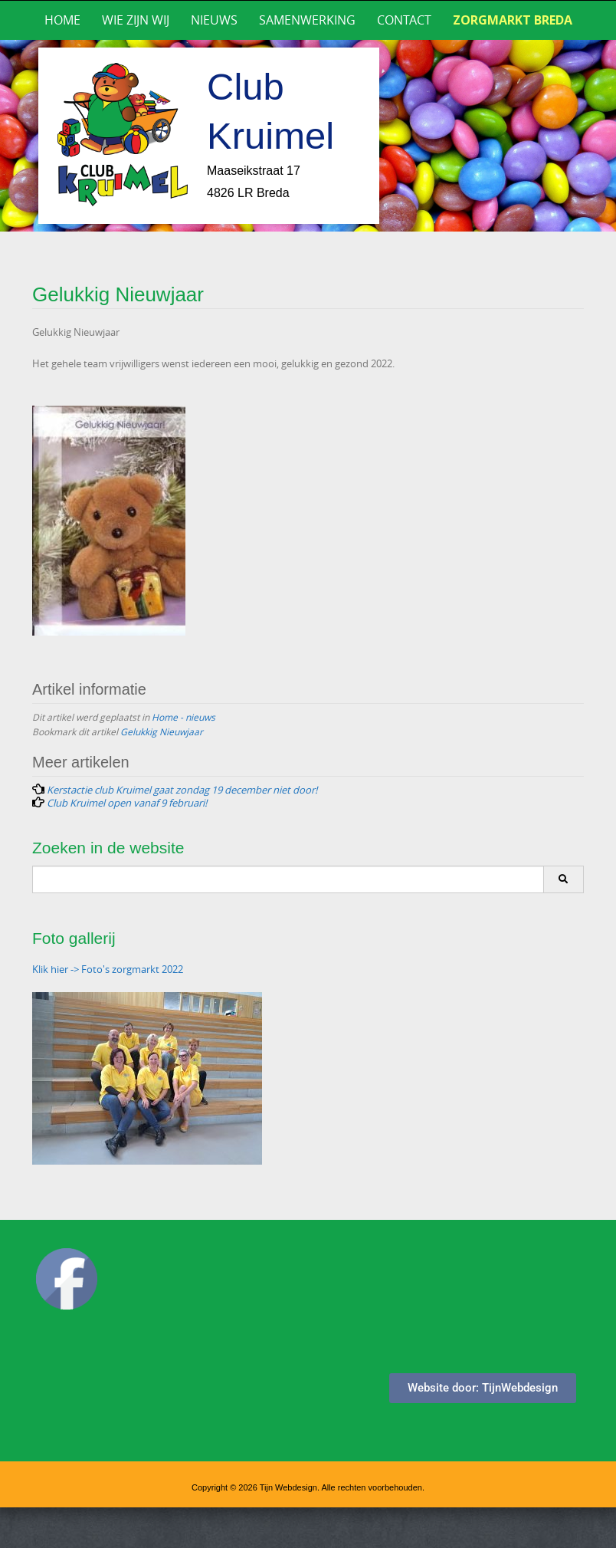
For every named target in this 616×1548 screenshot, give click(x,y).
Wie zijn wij (135, 20)
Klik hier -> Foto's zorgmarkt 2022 (107, 969)
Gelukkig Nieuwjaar (161, 731)
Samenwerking (307, 20)
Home (62, 20)
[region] (308, 136)
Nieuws (214, 20)
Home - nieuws (183, 717)
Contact (404, 20)
